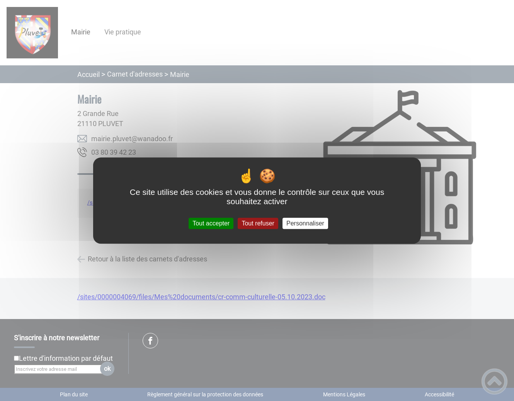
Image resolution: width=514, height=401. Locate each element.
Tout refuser (258, 223)
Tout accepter (211, 223)
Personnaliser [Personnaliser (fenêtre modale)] (305, 223)
